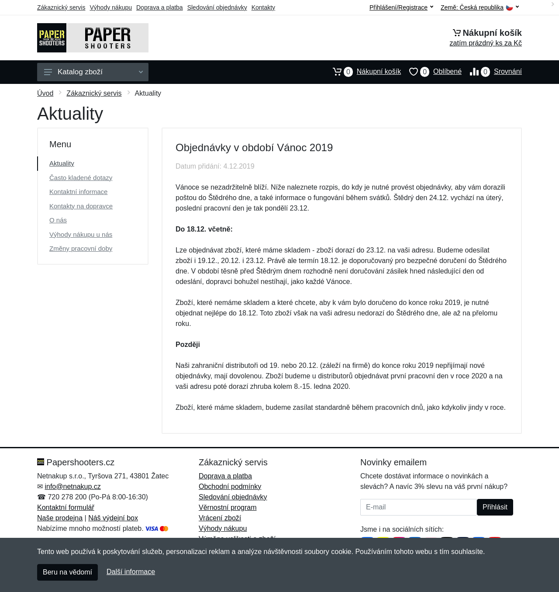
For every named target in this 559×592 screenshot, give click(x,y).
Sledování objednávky (217, 7)
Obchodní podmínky (230, 486)
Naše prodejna (60, 518)
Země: (480, 7)
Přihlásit (495, 507)
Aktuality (61, 163)
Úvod (45, 93)
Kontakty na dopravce (81, 206)
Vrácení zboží (220, 518)
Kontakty (263, 7)
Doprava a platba (159, 7)
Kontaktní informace (78, 191)
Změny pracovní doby (80, 248)
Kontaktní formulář (65, 507)
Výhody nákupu (111, 7)
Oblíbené (431, 71)
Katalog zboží (93, 72)
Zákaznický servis (61, 7)
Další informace (131, 571)
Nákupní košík (362, 71)
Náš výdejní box (113, 518)
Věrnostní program (228, 507)
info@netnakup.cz (72, 486)
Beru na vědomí (67, 572)
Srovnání (492, 71)
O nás (58, 220)
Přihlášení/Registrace (401, 7)
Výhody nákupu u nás (80, 234)
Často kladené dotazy (80, 177)
